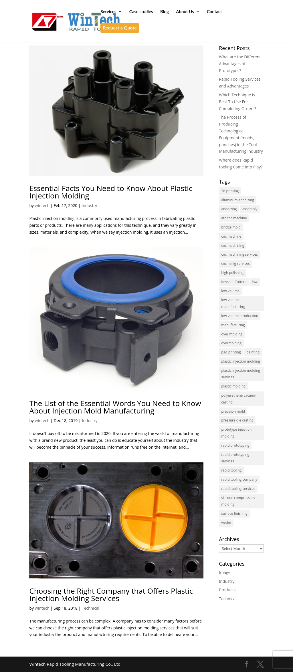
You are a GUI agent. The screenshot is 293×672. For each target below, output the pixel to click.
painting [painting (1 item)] (253, 352)
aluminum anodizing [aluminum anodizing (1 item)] (237, 200)
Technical (90, 608)
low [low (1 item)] (255, 281)
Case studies (141, 11)
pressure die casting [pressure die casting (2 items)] (237, 420)
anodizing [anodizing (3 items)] (229, 208)
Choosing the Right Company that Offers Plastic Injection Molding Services (111, 594)
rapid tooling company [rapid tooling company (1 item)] (239, 479)
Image (224, 572)
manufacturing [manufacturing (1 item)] (233, 325)
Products (227, 590)
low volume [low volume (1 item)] (230, 291)
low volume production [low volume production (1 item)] (239, 315)
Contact (214, 11)
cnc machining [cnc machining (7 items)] (232, 245)
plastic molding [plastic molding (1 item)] (233, 386)
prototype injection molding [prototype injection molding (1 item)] (236, 433)
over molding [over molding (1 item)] (231, 334)
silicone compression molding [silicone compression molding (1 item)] (238, 501)
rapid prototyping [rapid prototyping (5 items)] (235, 445)
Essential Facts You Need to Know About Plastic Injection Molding (110, 192)
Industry (89, 205)
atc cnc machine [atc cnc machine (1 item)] (234, 218)
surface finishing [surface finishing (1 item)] (234, 513)
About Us (185, 11)
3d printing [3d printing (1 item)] (230, 190)
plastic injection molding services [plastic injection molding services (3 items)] (240, 374)
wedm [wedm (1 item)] (226, 522)
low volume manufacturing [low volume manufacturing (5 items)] (233, 303)
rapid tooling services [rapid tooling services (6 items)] (238, 488)
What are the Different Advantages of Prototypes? (240, 63)
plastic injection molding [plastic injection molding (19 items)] (240, 361)
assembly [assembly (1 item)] (249, 208)
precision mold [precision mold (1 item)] (233, 411)
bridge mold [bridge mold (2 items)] (231, 227)
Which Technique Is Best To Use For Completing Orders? (237, 101)
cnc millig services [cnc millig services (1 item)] (235, 263)
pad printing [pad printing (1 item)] (231, 352)
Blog (164, 11)
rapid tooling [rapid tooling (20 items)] (231, 470)
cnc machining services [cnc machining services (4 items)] (239, 254)
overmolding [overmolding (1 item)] (231, 343)
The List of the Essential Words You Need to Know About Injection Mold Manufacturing (115, 407)
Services (108, 11)
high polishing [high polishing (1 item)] (232, 272)
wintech (42, 205)
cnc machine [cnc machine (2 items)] (231, 236)
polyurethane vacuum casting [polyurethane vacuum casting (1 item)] (238, 399)
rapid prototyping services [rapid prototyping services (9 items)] (235, 458)
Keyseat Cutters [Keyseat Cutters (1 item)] (233, 281)
